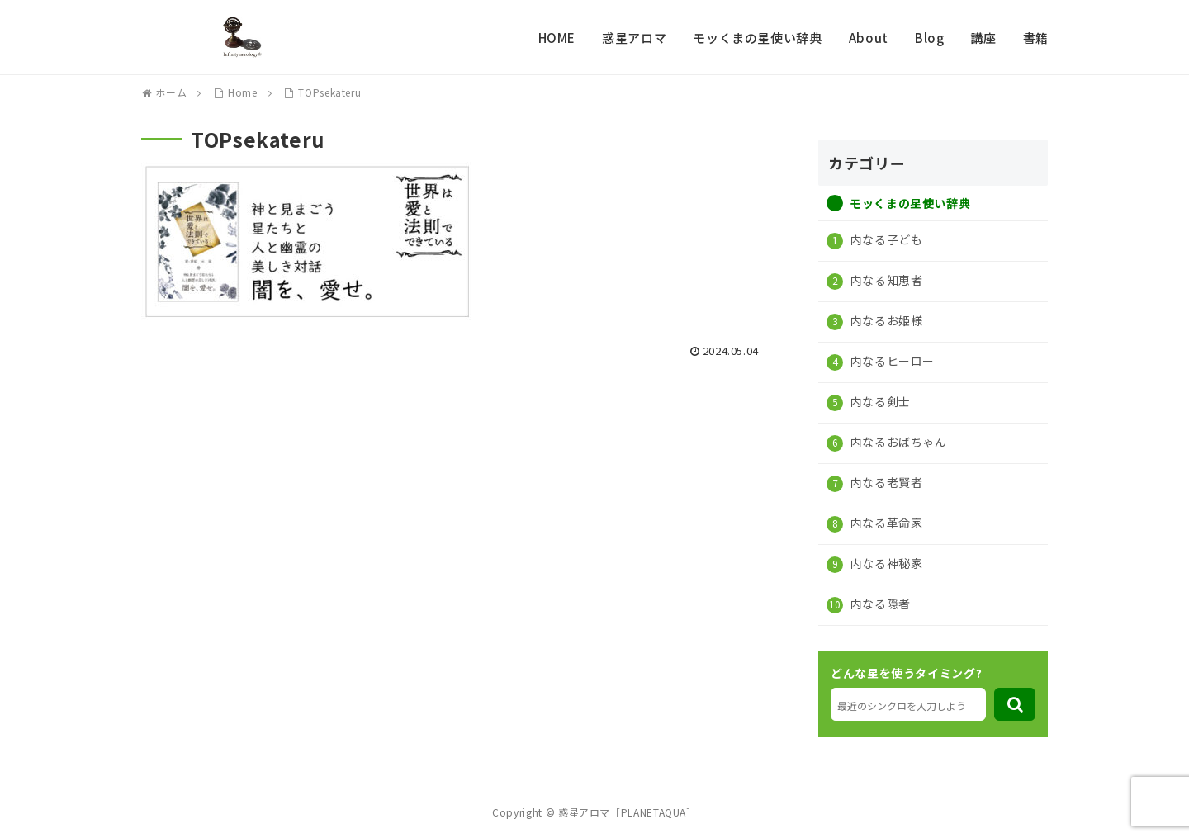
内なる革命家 (884, 522)
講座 (983, 37)
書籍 (1036, 37)
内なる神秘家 (884, 563)
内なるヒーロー (891, 361)
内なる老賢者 (884, 482)
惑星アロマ (634, 37)
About (868, 37)
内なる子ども (884, 239)
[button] (1014, 704)
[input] (908, 704)
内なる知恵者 (884, 280)
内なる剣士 (879, 401)
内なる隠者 (879, 603)
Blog (930, 37)
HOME (557, 37)
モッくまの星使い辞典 (757, 37)
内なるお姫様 (884, 320)
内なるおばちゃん (897, 441)
